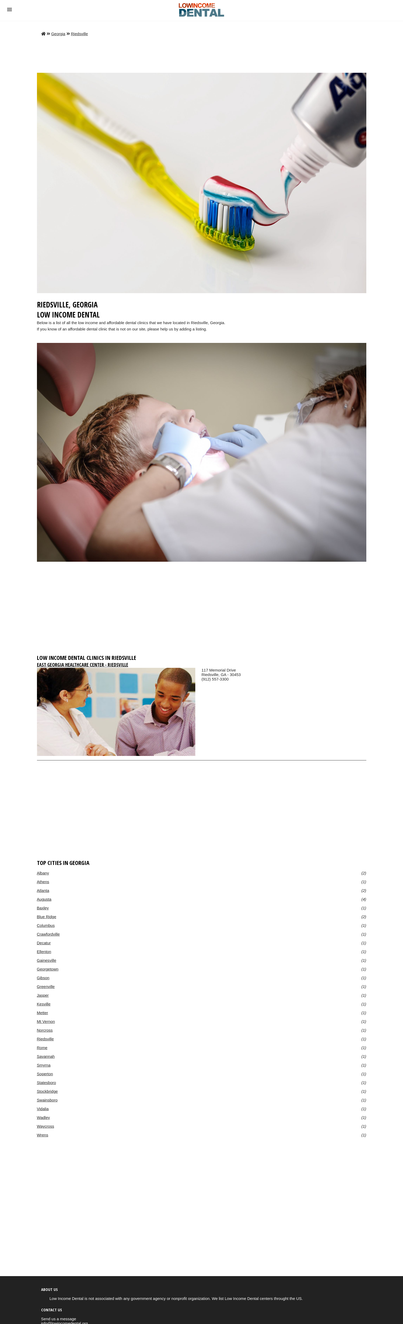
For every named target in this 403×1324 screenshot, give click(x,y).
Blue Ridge (46, 916)
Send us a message (58, 1319)
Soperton (45, 1074)
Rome (42, 1047)
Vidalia (43, 1109)
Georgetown (48, 969)
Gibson (43, 978)
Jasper (43, 995)
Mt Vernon (46, 1021)
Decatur (44, 943)
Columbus (46, 925)
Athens (43, 881)
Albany (43, 873)
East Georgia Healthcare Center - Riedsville (82, 664)
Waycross (45, 1126)
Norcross (45, 1030)
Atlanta (43, 890)
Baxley (43, 908)
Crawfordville (48, 934)
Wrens (42, 1135)
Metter (42, 1012)
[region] (201, 610)
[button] (9, 9)
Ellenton (44, 951)
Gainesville (46, 960)
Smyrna (44, 1065)
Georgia (58, 33)
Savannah (46, 1056)
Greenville (46, 986)
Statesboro (46, 1082)
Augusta (44, 899)
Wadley (43, 1117)
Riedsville (79, 33)
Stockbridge (47, 1091)
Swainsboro (47, 1100)
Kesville (44, 1004)
